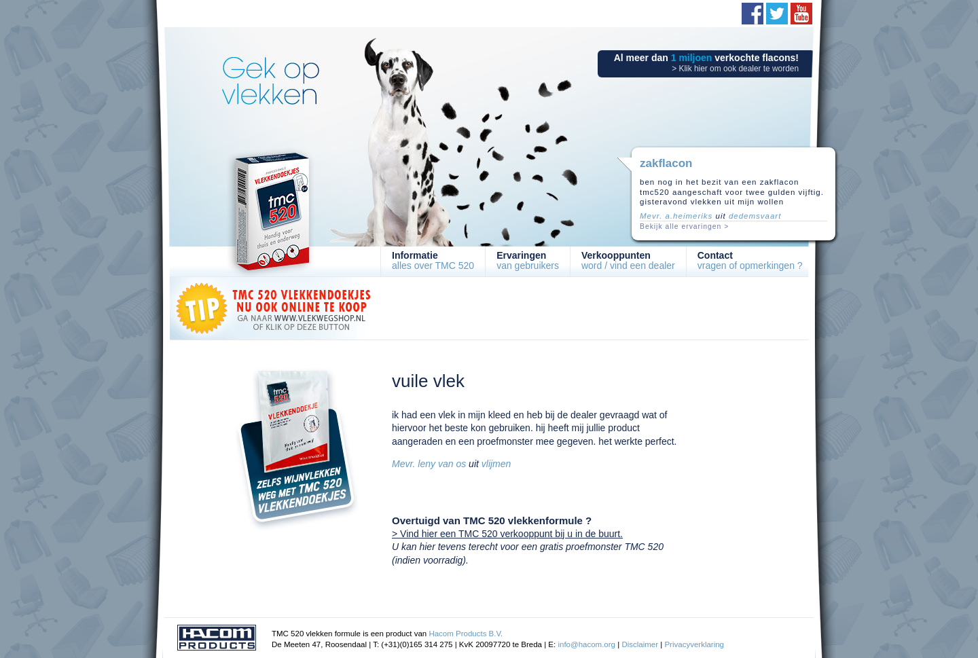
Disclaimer (639, 644)
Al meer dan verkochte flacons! (706, 62)
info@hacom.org (586, 644)
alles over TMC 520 (433, 260)
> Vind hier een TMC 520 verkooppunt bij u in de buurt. (507, 533)
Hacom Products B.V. (466, 633)
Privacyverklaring (694, 644)
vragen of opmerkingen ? (750, 260)
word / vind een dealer (628, 260)
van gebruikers (527, 260)
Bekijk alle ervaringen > (684, 226)
